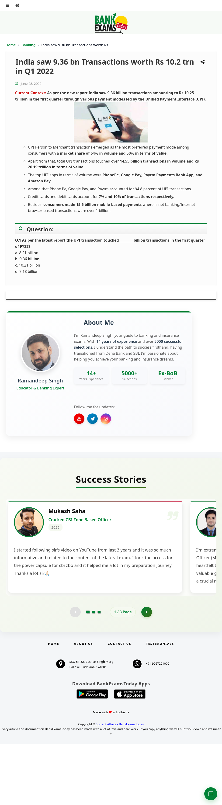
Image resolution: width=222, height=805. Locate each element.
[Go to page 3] (99, 672)
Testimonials (160, 704)
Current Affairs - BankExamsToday (119, 785)
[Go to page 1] (88, 672)
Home (11, 44)
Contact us (119, 704)
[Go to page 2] (93, 672)
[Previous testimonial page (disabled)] (75, 672)
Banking (28, 44)
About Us (83, 704)
